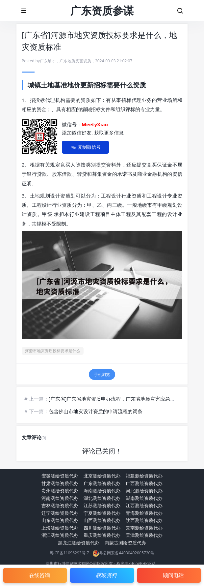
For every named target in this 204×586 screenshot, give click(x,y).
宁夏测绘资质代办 (102, 513)
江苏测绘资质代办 (102, 505)
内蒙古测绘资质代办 (125, 543)
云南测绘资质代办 (144, 528)
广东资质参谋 (102, 10)
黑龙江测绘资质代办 (78, 543)
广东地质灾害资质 (75, 61)
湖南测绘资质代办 (144, 498)
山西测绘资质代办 (102, 520)
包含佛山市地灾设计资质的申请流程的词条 (95, 411)
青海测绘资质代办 (144, 513)
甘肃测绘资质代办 (59, 483)
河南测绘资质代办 (59, 498)
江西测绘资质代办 (144, 505)
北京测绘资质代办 (102, 476)
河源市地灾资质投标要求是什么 (52, 351)
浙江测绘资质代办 (59, 535)
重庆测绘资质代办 (102, 535)
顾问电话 (173, 575)
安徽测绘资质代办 (59, 476)
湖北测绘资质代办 (102, 498)
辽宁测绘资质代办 (59, 513)
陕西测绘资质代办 (144, 520)
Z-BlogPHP (138, 563)
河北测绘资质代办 (144, 490)
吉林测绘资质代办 (59, 505)
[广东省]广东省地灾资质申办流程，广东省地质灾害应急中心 (114, 398)
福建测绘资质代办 (144, 476)
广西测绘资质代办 (144, 483)
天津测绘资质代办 (144, 535)
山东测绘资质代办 (59, 520)
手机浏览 (102, 374)
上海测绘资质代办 (59, 528)
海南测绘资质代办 (102, 490)
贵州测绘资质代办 (59, 490)
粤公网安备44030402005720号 (126, 553)
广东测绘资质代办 (102, 483)
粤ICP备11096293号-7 (69, 553)
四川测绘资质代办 (102, 528)
